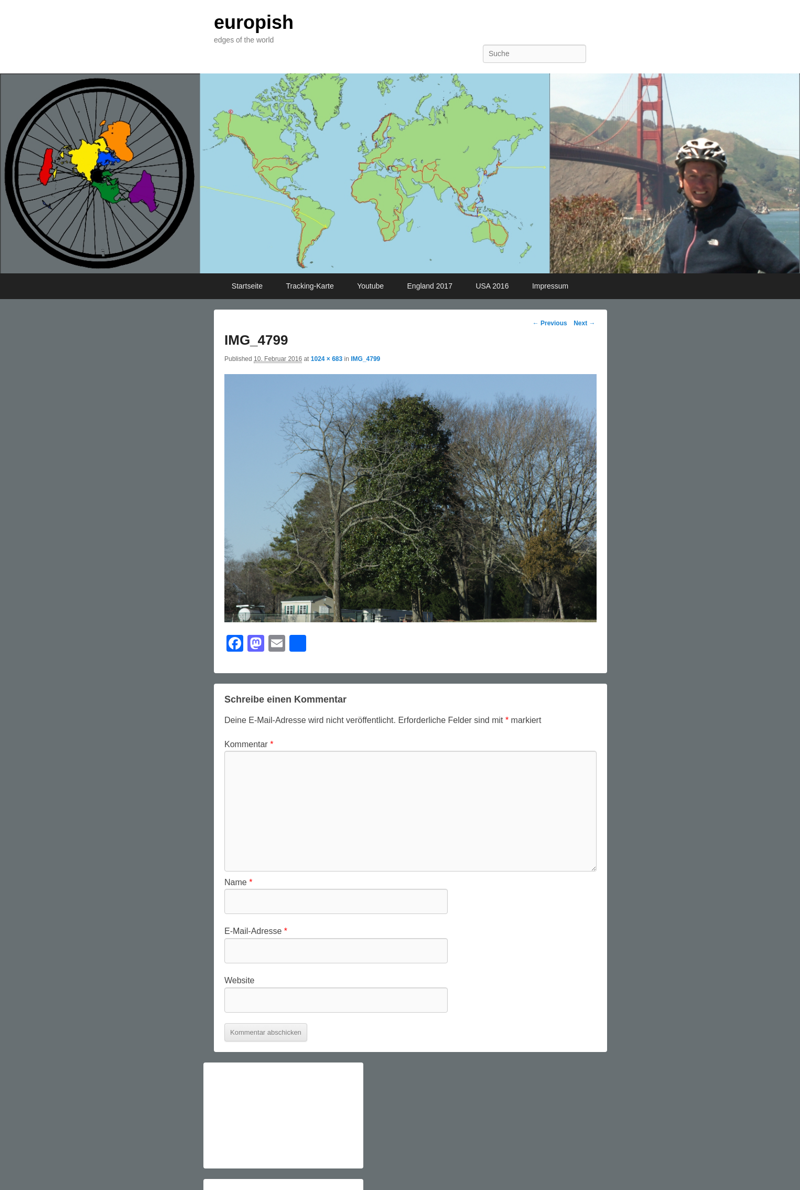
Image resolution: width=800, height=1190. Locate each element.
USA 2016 (492, 286)
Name (238, 882)
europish (254, 22)
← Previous (550, 323)
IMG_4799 (365, 359)
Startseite (247, 286)
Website (239, 980)
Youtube (370, 286)
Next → (584, 323)
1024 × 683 (326, 359)
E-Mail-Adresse (255, 931)
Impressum (550, 286)
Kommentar (248, 744)
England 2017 (429, 286)
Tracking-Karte (309, 286)
